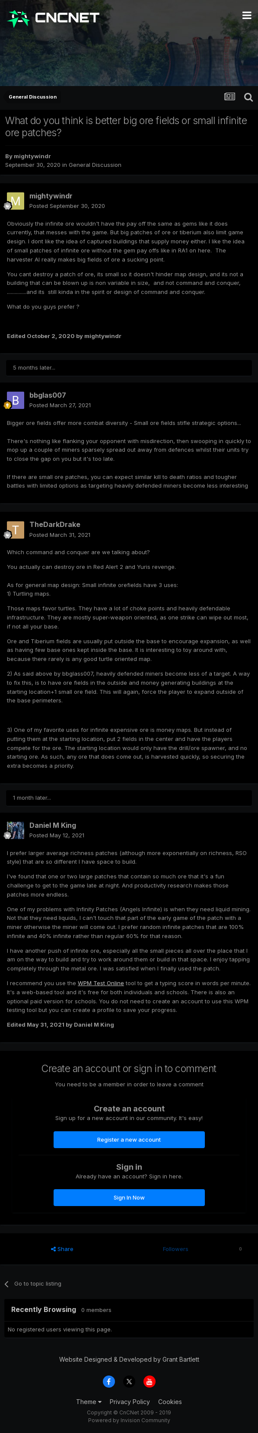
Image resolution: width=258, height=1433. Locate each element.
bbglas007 (47, 395)
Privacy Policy (130, 1401)
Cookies (170, 1401)
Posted (67, 205)
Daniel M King (52, 825)
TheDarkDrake (54, 524)
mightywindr (32, 156)
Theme (89, 1401)
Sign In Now (129, 1197)
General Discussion (95, 164)
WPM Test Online (101, 983)
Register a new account (129, 1139)
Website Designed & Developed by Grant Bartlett (129, 1359)
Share (62, 1248)
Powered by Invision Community (129, 1420)
